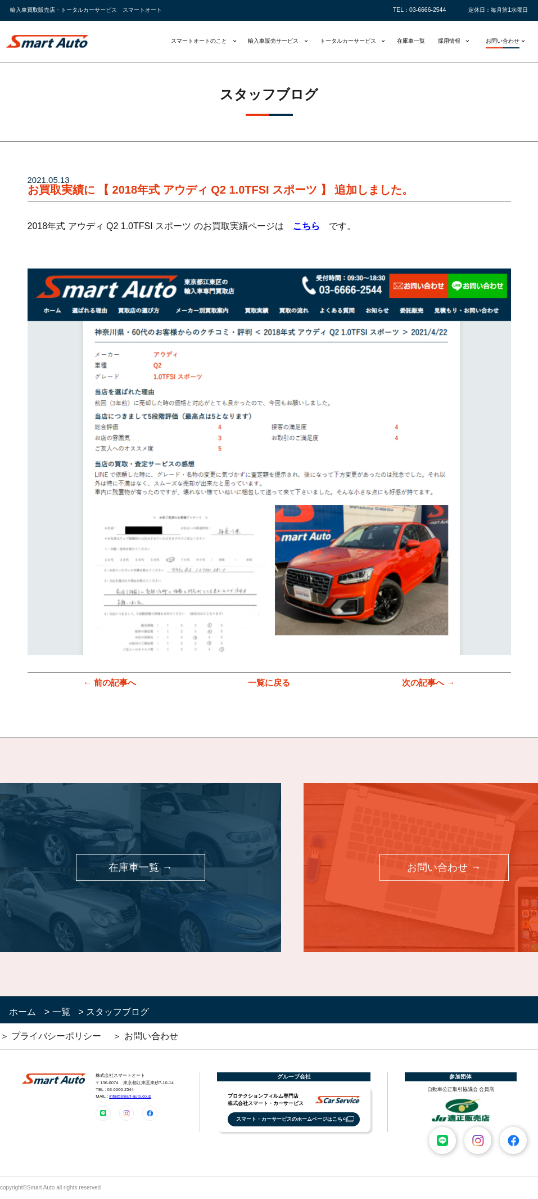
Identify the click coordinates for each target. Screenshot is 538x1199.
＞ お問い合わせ (145, 1036)
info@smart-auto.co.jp (130, 1096)
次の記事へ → (428, 682)
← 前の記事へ (109, 682)
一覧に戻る (269, 682)
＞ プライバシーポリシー (50, 1036)
